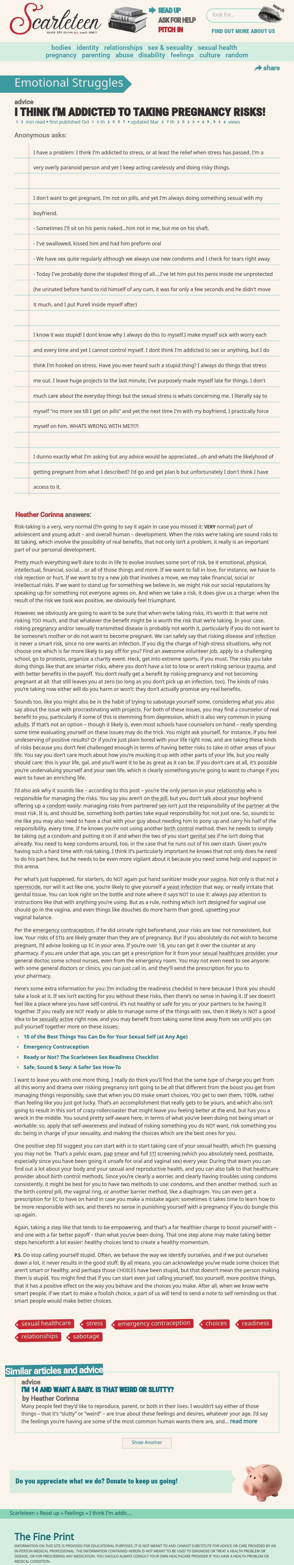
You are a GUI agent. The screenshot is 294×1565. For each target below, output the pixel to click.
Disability (151, 54)
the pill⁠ (159, 798)
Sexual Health (217, 47)
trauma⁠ (255, 666)
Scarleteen (22, 1513)
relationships (40, 1337)
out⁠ (42, 835)
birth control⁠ (179, 828)
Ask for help (177, 20)
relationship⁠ (231, 790)
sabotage (86, 1337)
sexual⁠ (210, 953)
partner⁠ (255, 805)
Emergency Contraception (56, 1046)
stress (94, 1324)
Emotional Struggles (68, 84)
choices (216, 1324)
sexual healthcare (46, 1324)
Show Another (147, 1443)
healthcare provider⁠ (241, 953)
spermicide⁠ (27, 886)
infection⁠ (265, 635)
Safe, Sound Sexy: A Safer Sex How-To (72, 1067)
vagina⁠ (218, 879)
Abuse (124, 54)
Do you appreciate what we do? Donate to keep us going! (97, 1481)
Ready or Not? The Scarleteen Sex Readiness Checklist (91, 1057)
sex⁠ (163, 805)
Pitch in (170, 30)
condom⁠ (56, 805)
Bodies (61, 47)
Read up (169, 10)
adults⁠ (21, 724)
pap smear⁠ (116, 1153)
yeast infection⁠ (184, 886)
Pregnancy (61, 54)
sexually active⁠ (56, 1018)
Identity (88, 47)
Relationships (123, 47)
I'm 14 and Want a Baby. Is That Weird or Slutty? (97, 1390)
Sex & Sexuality (170, 47)
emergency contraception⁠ (63, 930)
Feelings (182, 54)
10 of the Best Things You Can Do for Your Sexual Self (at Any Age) (105, 1036)
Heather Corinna (39, 514)
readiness (255, 1324)
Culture (210, 54)
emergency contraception (154, 1324)
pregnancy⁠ (44, 628)
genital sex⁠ (203, 835)
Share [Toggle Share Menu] (266, 67)
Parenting (96, 54)
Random (237, 54)
